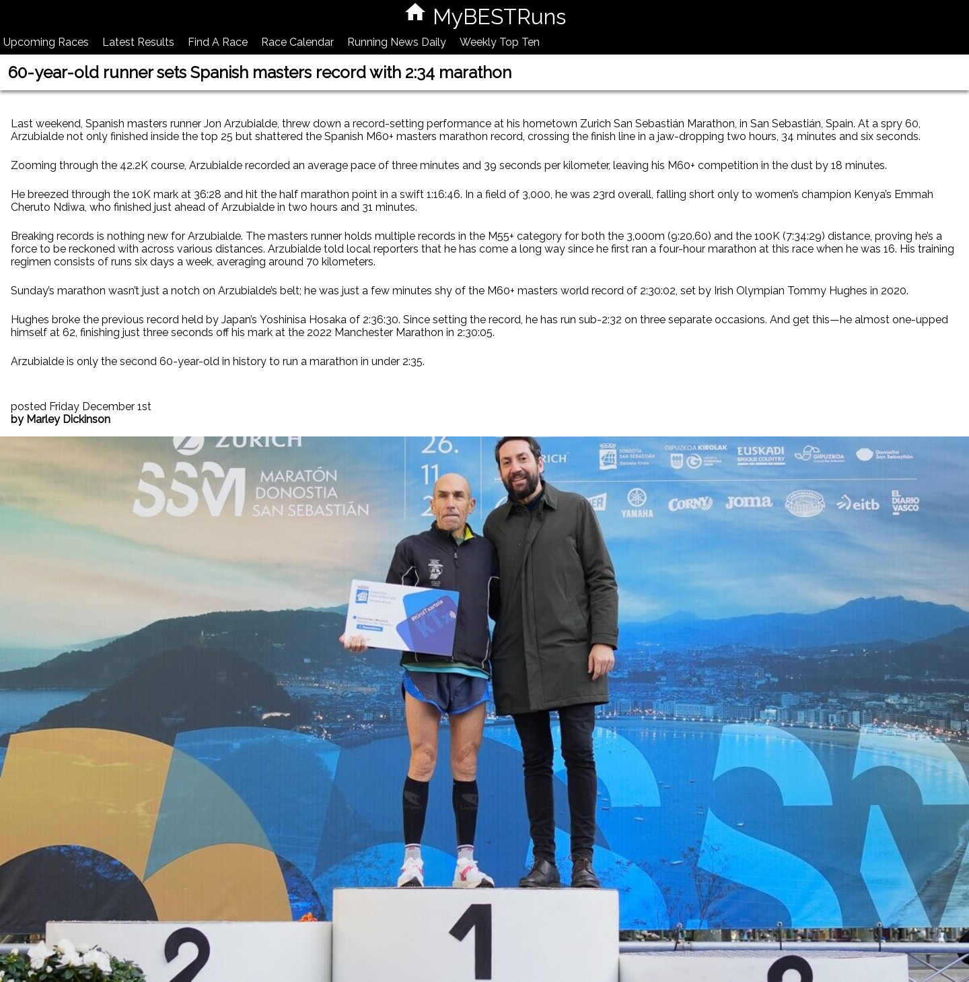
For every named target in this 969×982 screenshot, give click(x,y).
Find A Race (218, 42)
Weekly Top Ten (500, 42)
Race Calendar (297, 42)
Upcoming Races (46, 42)
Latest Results (138, 42)
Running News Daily (396, 42)
